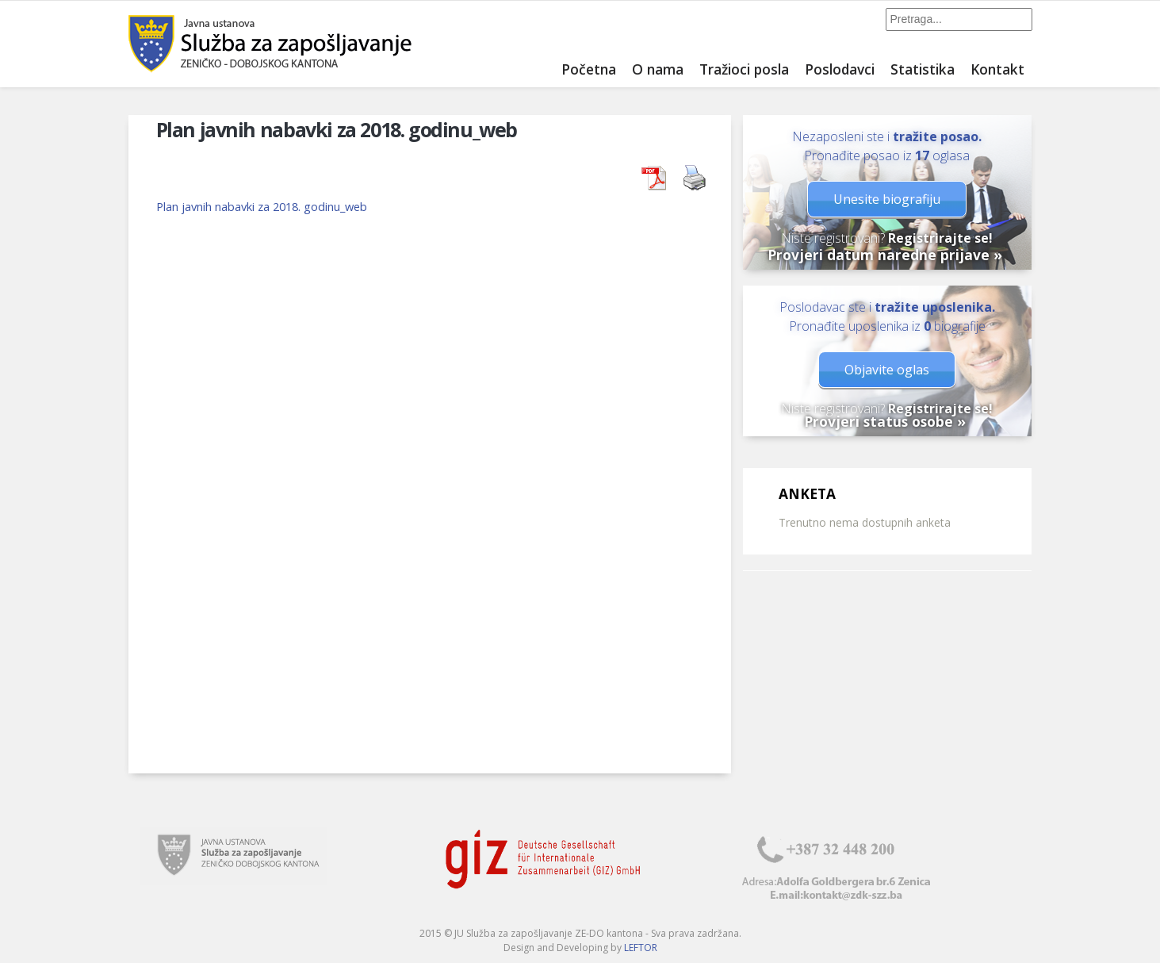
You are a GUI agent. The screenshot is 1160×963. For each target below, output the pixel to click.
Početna (588, 69)
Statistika (922, 69)
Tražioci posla (744, 69)
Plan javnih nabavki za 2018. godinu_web (261, 206)
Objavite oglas (886, 369)
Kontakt (997, 69)
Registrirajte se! (940, 238)
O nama (657, 69)
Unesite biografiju (886, 199)
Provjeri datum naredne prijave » (885, 254)
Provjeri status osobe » (885, 421)
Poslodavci (840, 69)
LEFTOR (640, 947)
